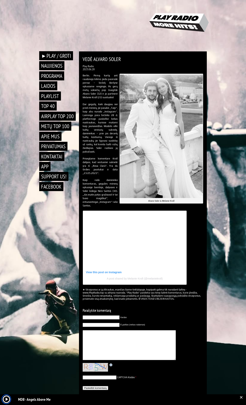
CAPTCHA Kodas (126, 377)
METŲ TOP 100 (55, 126)
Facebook (51, 186)
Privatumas (53, 146)
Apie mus (50, 136)
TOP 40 (48, 106)
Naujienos (51, 65)
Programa (51, 75)
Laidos (48, 85)
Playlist (50, 96)
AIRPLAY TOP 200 (57, 116)
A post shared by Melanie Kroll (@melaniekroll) (135, 278)
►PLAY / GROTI (56, 55)
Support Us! (53, 176)
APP (45, 166)
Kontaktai (51, 156)
